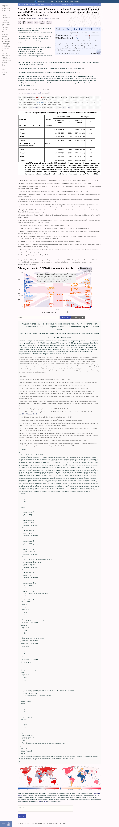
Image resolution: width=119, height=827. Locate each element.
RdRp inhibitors (6, 55)
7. (18, 205)
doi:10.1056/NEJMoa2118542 (28, 414)
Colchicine (5, 15)
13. (18, 232)
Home (3, 74)
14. (18, 237)
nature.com (84, 184)
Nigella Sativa (6, 46)
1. (18, 181)
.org (42, 1)
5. (18, 195)
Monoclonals (5, 39)
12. (18, 229)
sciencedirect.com (39, 247)
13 (82, 68)
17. (18, 250)
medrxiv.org (72, 242)
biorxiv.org (25, 197)
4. (18, 192)
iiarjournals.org (82, 229)
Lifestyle (4, 29)
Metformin (5, 34)
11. (18, 225)
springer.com (79, 192)
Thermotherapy (6, 60)
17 (79, 72)
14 (84, 68)
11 (44, 64)
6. (18, 200)
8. (18, 210)
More (3, 65)
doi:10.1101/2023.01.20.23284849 (42, 18)
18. (18, 255)
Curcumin (4, 20)
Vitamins (4, 63)
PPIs (3, 51)
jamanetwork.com (39, 222)
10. (18, 220)
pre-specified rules (36, 108)
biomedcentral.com (37, 234)
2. (18, 184)
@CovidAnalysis (37, 824)
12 (71, 68)
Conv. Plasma (6, 18)
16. (18, 245)
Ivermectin (5, 27)
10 (42, 51)
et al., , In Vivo (48, 229)
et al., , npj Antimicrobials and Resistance (50, 184)
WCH (45, 802)
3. (18, 187)
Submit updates (65, 108)
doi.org (96, 181)
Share (28, 824)
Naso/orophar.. (6, 44)
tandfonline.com (34, 212)
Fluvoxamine (5, 22)
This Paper (65, 318)
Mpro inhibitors (6, 41)
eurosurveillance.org (45, 202)
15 (77, 72)
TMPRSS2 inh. (6, 58)
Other (3, 70)
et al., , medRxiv (44, 242)
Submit (21, 817)
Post (21, 824)
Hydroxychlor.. (6, 25)
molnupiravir (29, 93)
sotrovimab (37, 93)
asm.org (32, 189)
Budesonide (5, 13)
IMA (40, 802)
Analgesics (5, 6)
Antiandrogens (6, 8)
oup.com (87, 207)
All (82, 318)
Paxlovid (75, 318)
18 (32, 78)
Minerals (4, 37)
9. (18, 215)
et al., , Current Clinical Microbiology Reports (47, 192)
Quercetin (4, 53)
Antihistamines (6, 10)
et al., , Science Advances (53, 181)
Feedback (4, 72)
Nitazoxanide (5, 48)
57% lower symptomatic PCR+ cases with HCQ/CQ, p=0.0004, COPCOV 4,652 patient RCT (46, 4)
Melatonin (5, 32)
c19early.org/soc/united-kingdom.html (38, 255)
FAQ (45, 824)
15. (18, 242)
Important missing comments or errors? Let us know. (34, 89)
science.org (91, 181)
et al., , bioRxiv (59, 215)
